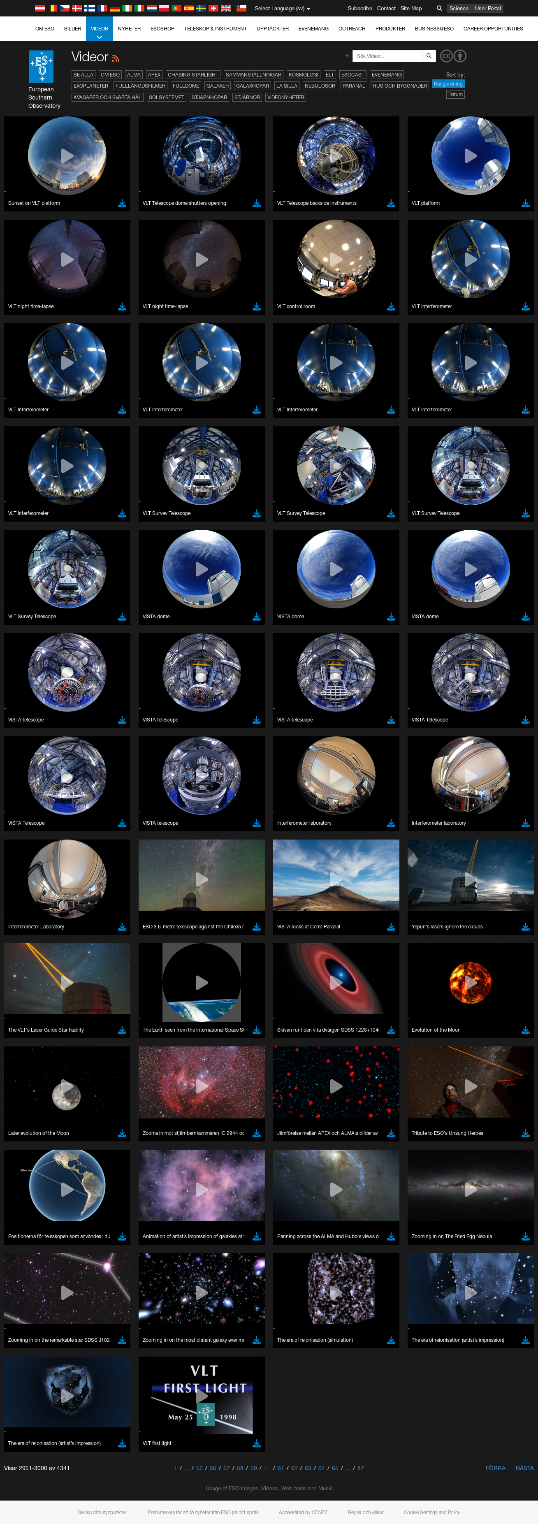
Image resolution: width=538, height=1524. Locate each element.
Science (459, 8)
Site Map (411, 8)
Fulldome (186, 86)
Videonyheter (285, 97)
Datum (455, 94)
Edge (31, 1040)
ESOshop (162, 29)
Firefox (32, 1048)
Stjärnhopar (209, 97)
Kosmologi (303, 75)
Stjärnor (247, 97)
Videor (99, 33)
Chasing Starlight (193, 75)
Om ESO (44, 29)
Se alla (83, 75)
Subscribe (360, 8)
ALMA (134, 75)
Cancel (66, 1177)
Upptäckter (273, 29)
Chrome (34, 1033)
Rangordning (448, 84)
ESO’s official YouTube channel (193, 889)
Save (26, 1177)
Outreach (352, 29)
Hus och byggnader (400, 86)
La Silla (286, 86)
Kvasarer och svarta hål (107, 97)
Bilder (72, 29)
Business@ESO (434, 29)
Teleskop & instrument (215, 29)
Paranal (354, 86)
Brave (31, 1025)
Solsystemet (166, 97)
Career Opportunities (493, 29)
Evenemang (314, 29)
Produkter (390, 29)
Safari (31, 1055)
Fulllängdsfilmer (140, 86)
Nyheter (129, 29)
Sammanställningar (253, 75)
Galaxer (217, 86)
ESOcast (352, 75)
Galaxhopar (252, 86)
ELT (330, 75)
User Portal (488, 8)
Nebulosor (320, 86)
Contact (386, 8)
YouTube (18, 889)
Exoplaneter (91, 86)
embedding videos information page (463, 897)
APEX (154, 75)
